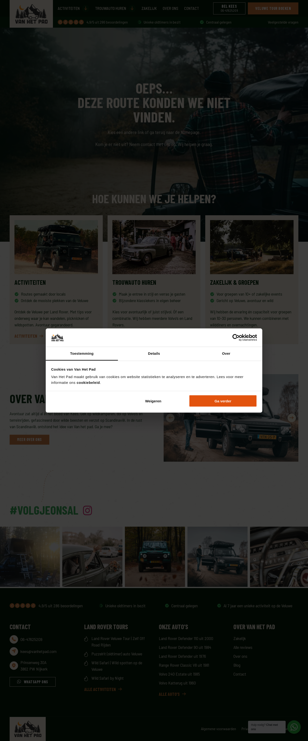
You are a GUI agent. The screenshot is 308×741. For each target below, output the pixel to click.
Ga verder (222, 401)
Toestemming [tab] (82, 353)
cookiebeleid (88, 382)
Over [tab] (226, 353)
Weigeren (153, 401)
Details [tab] (154, 353)
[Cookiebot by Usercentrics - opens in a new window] (236, 337)
